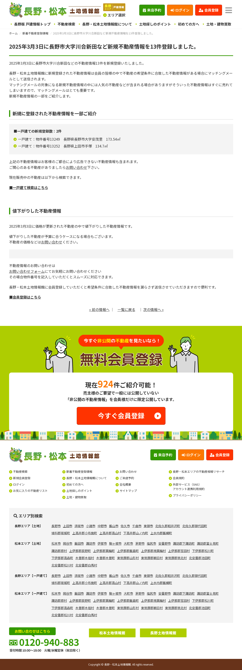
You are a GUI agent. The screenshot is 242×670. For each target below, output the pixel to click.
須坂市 (79, 526)
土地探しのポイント (155, 24)
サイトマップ (128, 491)
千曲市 (137, 526)
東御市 (148, 526)
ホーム (13, 33)
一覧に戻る (126, 309)
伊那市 (102, 543)
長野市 (56, 526)
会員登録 (208, 10)
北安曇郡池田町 (200, 558)
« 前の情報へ (99, 309)
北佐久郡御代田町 (194, 526)
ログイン (180, 10)
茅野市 (140, 543)
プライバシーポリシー (187, 495)
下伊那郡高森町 (62, 558)
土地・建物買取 (218, 24)
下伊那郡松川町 (203, 550)
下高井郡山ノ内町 (135, 533)
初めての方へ (188, 24)
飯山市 (113, 526)
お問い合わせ (76, 167)
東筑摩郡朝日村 (152, 558)
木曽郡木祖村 (84, 558)
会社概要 (125, 484)
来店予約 (152, 10)
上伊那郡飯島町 (128, 550)
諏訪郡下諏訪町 (184, 543)
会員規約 (178, 478)
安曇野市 (164, 543)
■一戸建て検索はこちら (28, 187)
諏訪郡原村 (59, 550)
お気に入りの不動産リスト (30, 491)
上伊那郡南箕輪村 (153, 550)
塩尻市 (151, 543)
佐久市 (125, 526)
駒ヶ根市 (115, 543)
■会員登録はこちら (25, 297)
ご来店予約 (127, 478)
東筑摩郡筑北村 (176, 558)
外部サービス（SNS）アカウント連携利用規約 (189, 486)
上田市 (67, 526)
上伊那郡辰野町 (80, 550)
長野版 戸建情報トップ (32, 24)
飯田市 (79, 543)
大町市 (128, 543)
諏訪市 (90, 543)
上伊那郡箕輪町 (104, 550)
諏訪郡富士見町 (208, 543)
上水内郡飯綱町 (161, 533)
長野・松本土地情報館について (107, 24)
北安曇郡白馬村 (86, 565)
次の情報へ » (153, 309)
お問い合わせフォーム (27, 271)
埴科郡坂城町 (60, 533)
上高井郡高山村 (110, 533)
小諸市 (90, 526)
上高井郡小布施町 (84, 533)
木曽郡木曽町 (105, 558)
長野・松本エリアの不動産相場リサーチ (199, 471)
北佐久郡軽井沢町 (167, 526)
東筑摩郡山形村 (128, 558)
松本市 (56, 543)
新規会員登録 (21, 478)
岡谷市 (67, 543)
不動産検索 (66, 24)
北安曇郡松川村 (62, 565)
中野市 (102, 526)
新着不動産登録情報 (35, 33)
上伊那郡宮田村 (179, 550)
